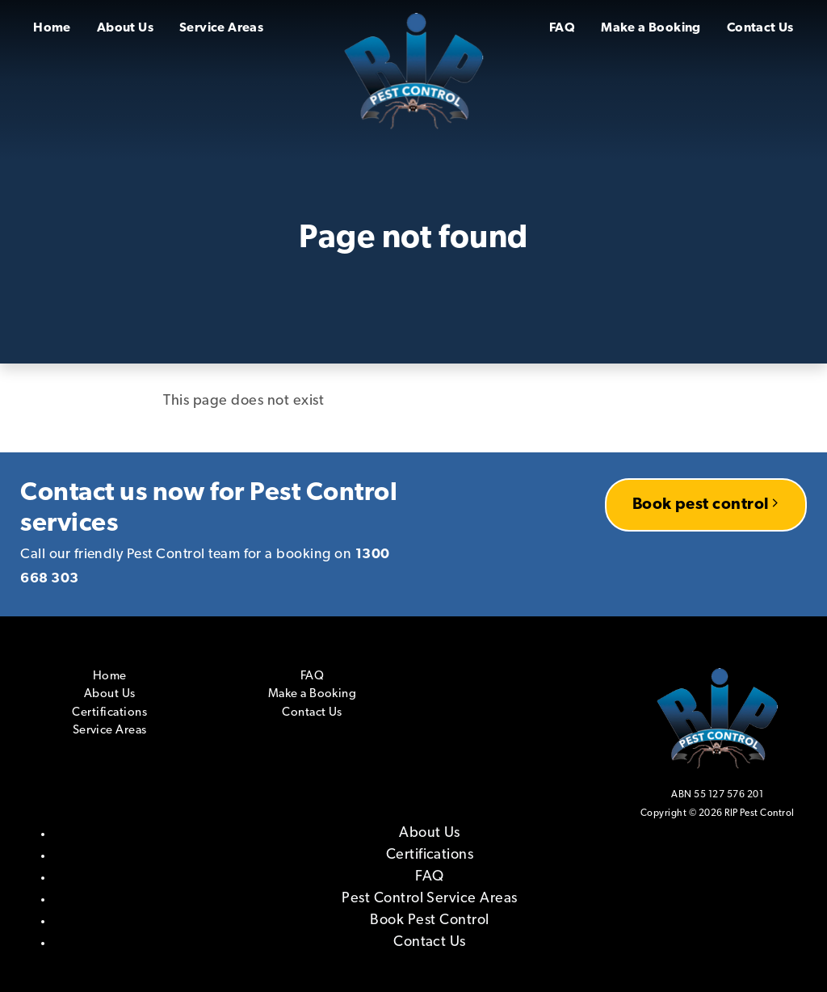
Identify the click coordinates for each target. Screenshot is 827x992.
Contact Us (760, 28)
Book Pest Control (429, 920)
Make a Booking (651, 28)
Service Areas (221, 28)
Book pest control (705, 504)
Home (52, 28)
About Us (125, 28)
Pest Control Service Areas (429, 898)
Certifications (109, 713)
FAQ (562, 28)
